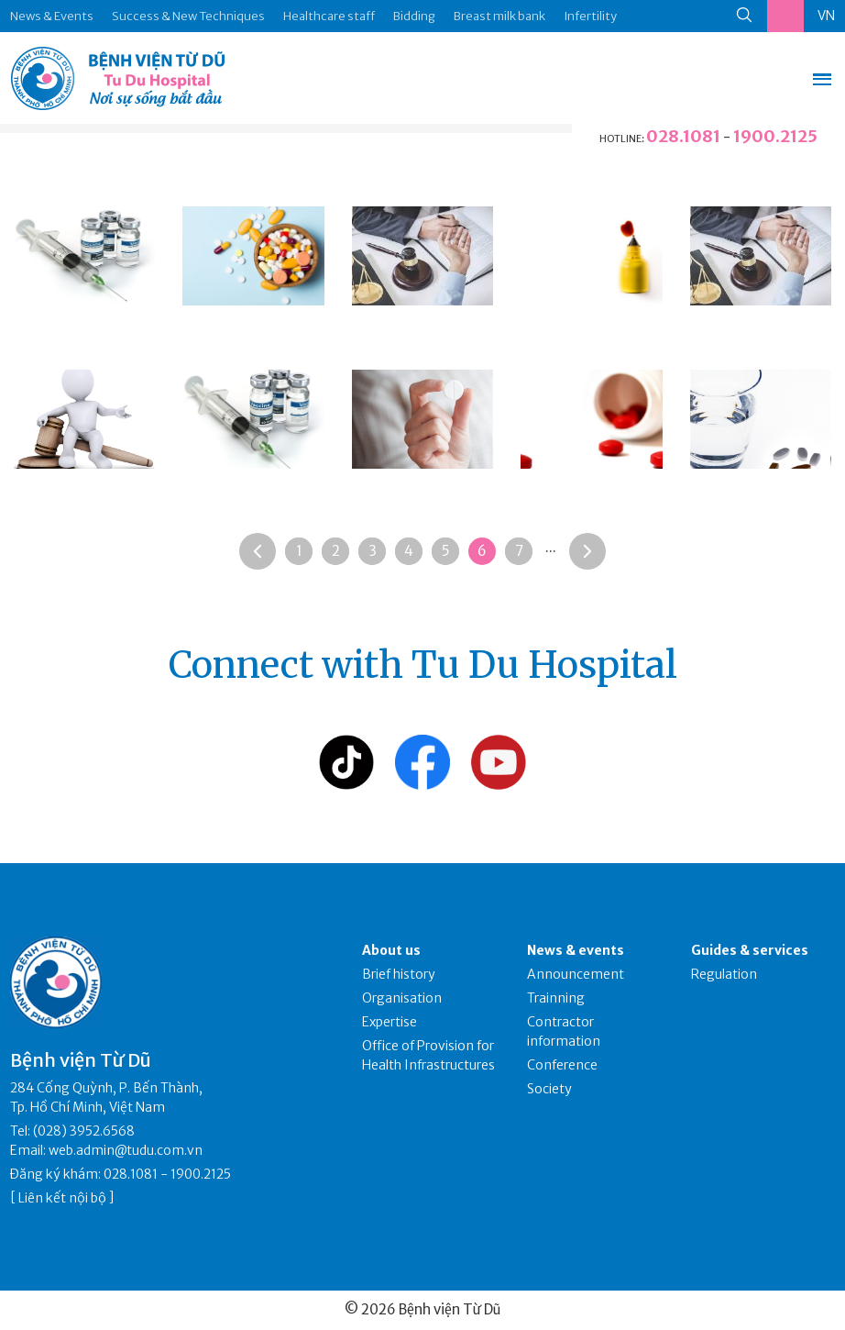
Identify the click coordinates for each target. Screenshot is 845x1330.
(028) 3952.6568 (84, 1131)
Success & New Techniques (188, 16)
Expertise (389, 1022)
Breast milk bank (499, 16)
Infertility (590, 16)
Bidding (414, 16)
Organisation (402, 998)
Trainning (556, 998)
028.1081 (683, 136)
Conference (562, 1065)
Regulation (724, 974)
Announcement (575, 974)
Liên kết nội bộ (62, 1198)
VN (826, 15)
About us (391, 950)
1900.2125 (775, 136)
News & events (575, 950)
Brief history (398, 974)
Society (549, 1089)
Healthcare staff (329, 16)
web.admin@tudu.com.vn (126, 1150)
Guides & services (749, 950)
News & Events (51, 16)
